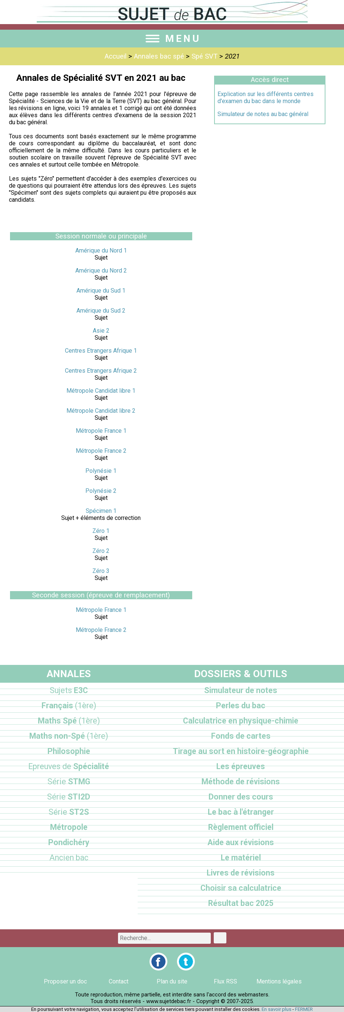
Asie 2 (101, 330)
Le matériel (241, 857)
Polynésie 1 (101, 470)
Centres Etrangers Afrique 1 (101, 350)
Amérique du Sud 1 (100, 290)
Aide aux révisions (240, 842)
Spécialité (68, 766)
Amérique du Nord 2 (101, 270)
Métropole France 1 (101, 430)
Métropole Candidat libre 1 (100, 390)
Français (69, 705)
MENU (172, 38)
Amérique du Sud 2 (100, 310)
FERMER (304, 1009)
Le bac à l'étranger (241, 812)
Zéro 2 (100, 550)
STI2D (68, 796)
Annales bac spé (159, 56)
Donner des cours (241, 796)
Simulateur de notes (240, 690)
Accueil (116, 56)
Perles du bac (240, 705)
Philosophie (68, 751)
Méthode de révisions (241, 781)
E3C (69, 690)
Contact (118, 981)
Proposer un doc (65, 981)
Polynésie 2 (101, 490)
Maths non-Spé (68, 736)
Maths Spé (69, 720)
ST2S (69, 812)
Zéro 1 (100, 530)
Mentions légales (279, 981)
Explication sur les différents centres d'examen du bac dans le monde (265, 97)
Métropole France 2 (101, 450)
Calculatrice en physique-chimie (240, 720)
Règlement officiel (240, 827)
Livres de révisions (241, 872)
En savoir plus (276, 1009)
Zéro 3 (100, 570)
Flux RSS (225, 981)
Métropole (69, 827)
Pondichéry (68, 842)
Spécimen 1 (101, 510)
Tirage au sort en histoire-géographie (241, 751)
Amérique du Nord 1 (101, 250)
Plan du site (172, 981)
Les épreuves (240, 766)
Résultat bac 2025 (240, 903)
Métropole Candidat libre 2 (100, 410)
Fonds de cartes (241, 736)
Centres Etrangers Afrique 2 (101, 370)
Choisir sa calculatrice (240, 888)
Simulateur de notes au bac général (262, 114)
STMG (68, 781)
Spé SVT (204, 56)
